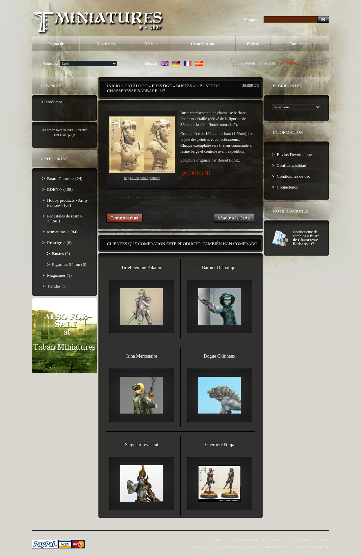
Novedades (106, 43)
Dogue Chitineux (219, 356)
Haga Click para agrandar (142, 148)
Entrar (252, 43)
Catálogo (135, 85)
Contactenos (299, 43)
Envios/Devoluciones (295, 154)
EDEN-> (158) (60, 189)
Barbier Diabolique (220, 267)
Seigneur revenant (141, 444)
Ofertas (150, 43)
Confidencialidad (291, 165)
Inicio (113, 85)
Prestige (162, 85)
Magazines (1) (59, 275)
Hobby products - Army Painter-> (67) (67, 203)
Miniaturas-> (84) (62, 231)
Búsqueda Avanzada (244, 540)
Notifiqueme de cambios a (306, 238)
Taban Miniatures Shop (239, 547)
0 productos (287, 63)
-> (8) (59, 242)
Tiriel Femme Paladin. (141, 267)
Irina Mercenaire (141, 356)
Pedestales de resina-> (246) (65, 218)
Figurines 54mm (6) (69, 264)
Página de (55, 43)
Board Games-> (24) (65, 178)
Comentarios (276, 540)
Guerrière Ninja (219, 444)
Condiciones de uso (293, 176)
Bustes (184, 85)
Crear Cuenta (202, 43)
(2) (61, 253)
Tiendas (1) (56, 286)
